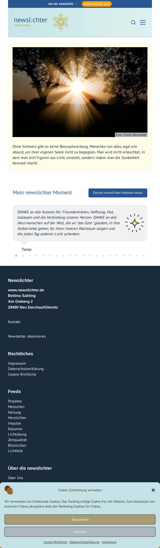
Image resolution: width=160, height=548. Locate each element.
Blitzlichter (17, 445)
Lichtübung (17, 434)
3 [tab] (29, 256)
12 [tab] (90, 256)
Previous (9, 226)
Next (150, 226)
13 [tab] (97, 256)
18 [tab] (130, 256)
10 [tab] (76, 256)
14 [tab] (103, 256)
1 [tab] (16, 256)
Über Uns (15, 477)
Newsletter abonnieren (27, 336)
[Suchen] (133, 22)
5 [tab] (43, 256)
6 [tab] (50, 256)
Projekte (15, 401)
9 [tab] (70, 256)
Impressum (109, 542)
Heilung (14, 412)
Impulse (14, 423)
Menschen (16, 406)
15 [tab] (110, 256)
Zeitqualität (17, 439)
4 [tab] (36, 256)
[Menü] (143, 22)
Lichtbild (15, 450)
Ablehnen (80, 532)
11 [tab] (83, 256)
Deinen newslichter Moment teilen (118, 192)
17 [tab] (123, 256)
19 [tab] (137, 256)
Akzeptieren (80, 519)
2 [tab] (23, 256)
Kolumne (15, 428)
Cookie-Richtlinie (55, 542)
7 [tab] (56, 256)
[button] (153, 490)
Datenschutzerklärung (84, 542)
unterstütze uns (97, 3)
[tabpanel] (80, 226)
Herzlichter (17, 417)
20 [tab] (144, 256)
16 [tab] (117, 256)
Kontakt (14, 321)
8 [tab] (63, 256)
